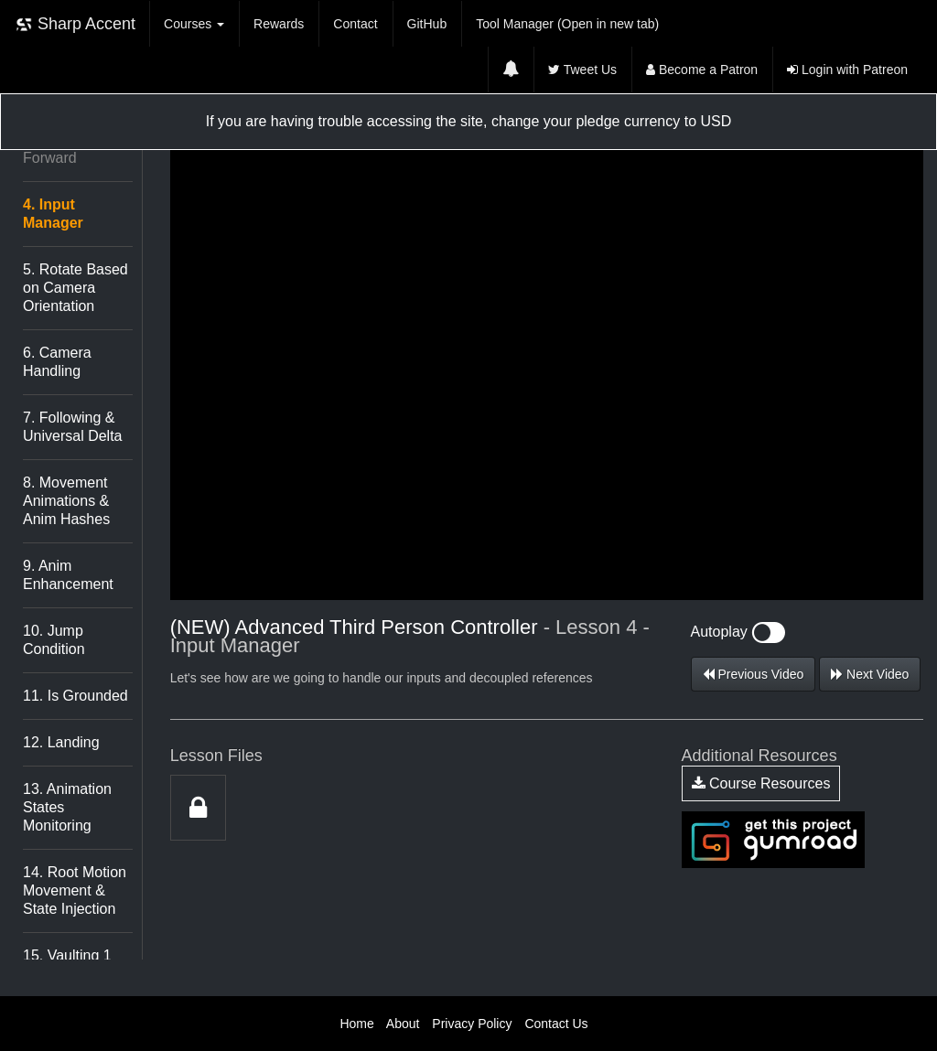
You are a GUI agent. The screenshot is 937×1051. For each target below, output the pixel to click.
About (403, 1023)
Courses (194, 23)
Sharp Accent (75, 24)
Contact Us (555, 1023)
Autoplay (738, 631)
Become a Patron (702, 69)
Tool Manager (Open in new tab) (567, 23)
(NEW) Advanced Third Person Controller (354, 627)
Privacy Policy (472, 1023)
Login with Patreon (847, 69)
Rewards (278, 23)
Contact (355, 23)
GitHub (427, 23)
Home (356, 1023)
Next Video (870, 674)
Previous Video (753, 674)
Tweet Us (582, 69)
